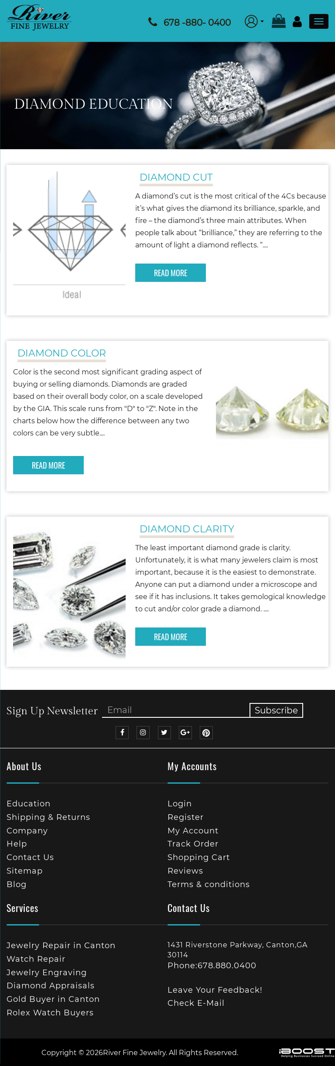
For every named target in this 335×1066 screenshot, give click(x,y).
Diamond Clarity (187, 529)
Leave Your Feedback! (215, 990)
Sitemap (25, 871)
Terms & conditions (209, 884)
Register (186, 817)
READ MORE (170, 272)
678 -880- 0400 (197, 22)
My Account (193, 831)
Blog (17, 884)
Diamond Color (61, 353)
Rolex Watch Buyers (50, 1013)
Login (180, 804)
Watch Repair (36, 959)
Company (27, 831)
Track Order (193, 844)
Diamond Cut (176, 177)
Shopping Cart (199, 857)
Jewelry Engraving (47, 972)
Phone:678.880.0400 (212, 965)
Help (17, 844)
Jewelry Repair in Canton (61, 945)
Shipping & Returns (48, 817)
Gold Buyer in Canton (53, 999)
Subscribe (276, 710)
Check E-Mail (196, 1003)
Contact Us (30, 857)
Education (29, 804)
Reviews (185, 871)
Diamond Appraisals (51, 986)
